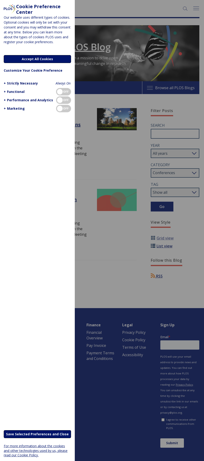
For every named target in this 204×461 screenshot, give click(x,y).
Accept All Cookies (37, 59)
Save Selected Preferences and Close (37, 434)
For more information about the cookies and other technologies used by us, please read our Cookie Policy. (36, 450)
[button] (20, 83)
